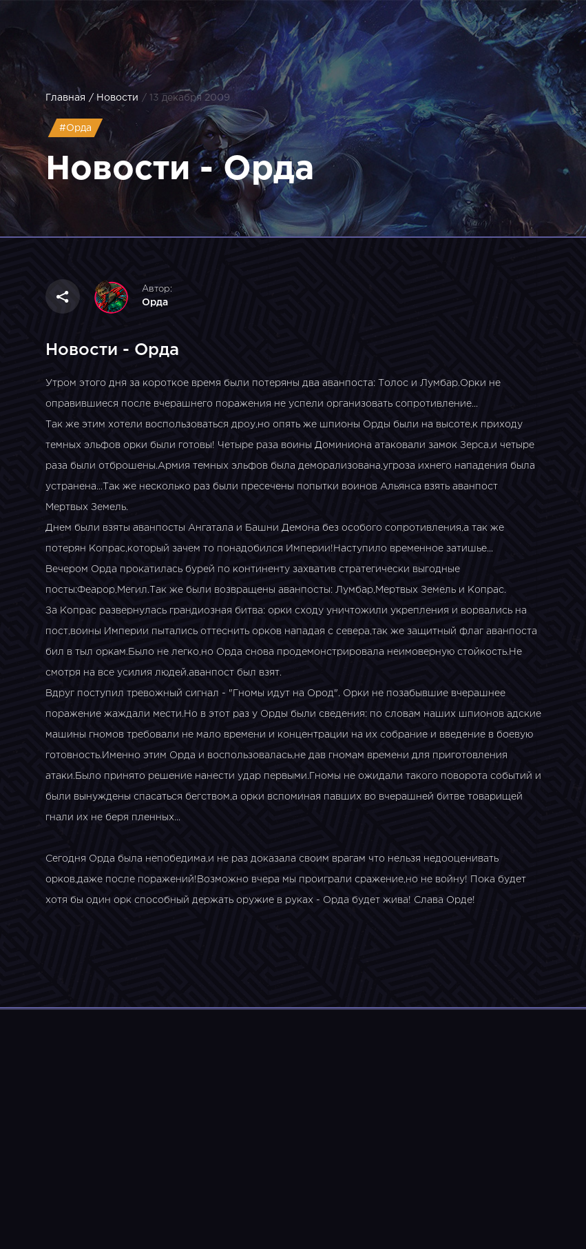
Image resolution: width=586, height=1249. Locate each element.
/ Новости (113, 98)
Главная (65, 98)
